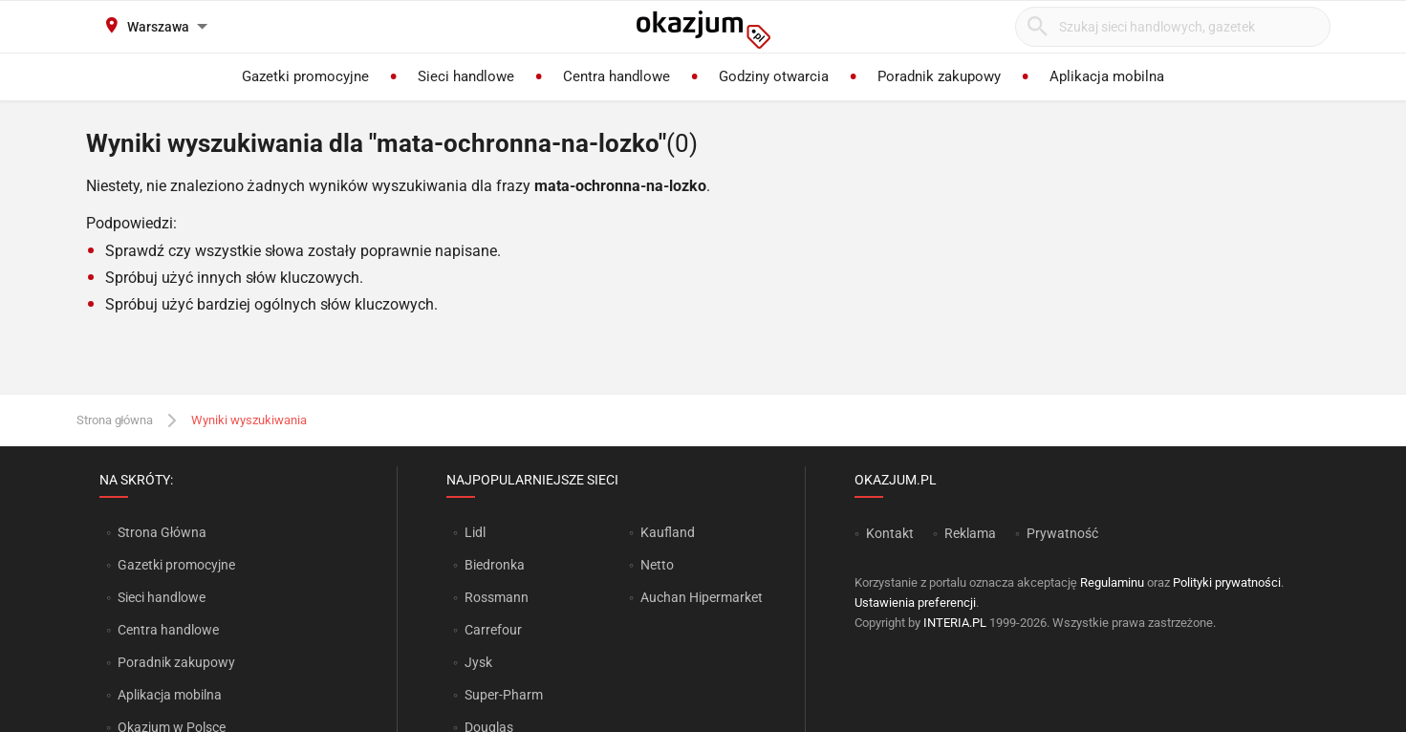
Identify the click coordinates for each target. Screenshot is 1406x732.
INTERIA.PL (954, 622)
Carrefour (493, 629)
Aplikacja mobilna (170, 694)
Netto (657, 564)
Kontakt (890, 533)
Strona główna (115, 420)
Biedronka (495, 564)
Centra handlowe (168, 629)
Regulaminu (1112, 582)
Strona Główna (162, 532)
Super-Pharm (504, 694)
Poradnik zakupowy (176, 662)
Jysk (478, 662)
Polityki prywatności (1227, 582)
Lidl (475, 532)
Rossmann (497, 597)
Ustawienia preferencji (915, 602)
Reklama (970, 533)
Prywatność (1062, 533)
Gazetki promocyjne (176, 564)
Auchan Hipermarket (701, 597)
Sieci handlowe (161, 597)
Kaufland (667, 532)
